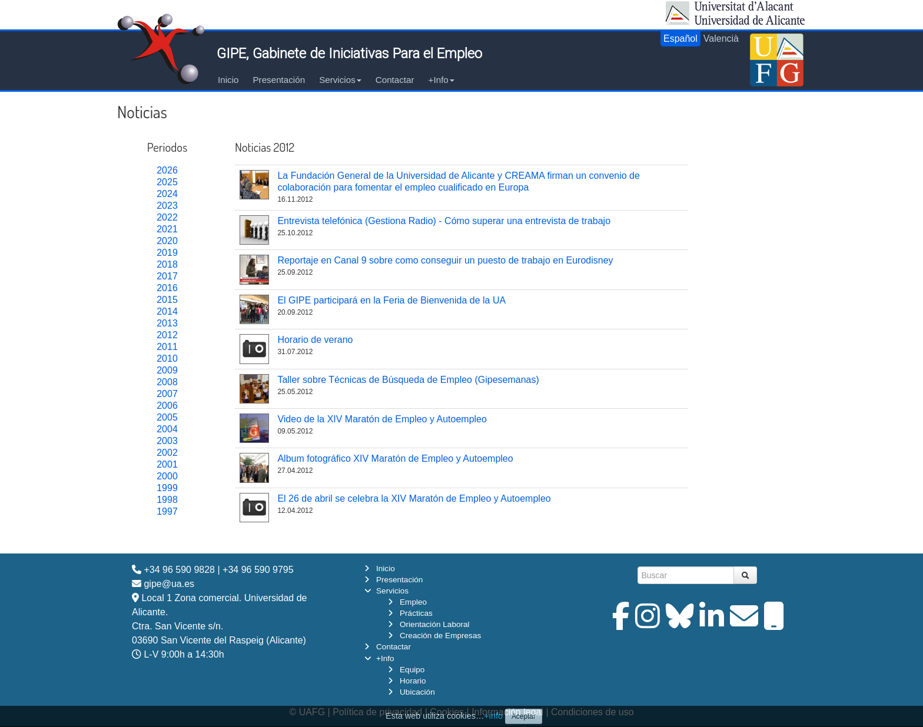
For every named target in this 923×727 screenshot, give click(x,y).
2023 (167, 206)
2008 (167, 382)
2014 (167, 311)
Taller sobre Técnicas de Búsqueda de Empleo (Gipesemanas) (408, 380)
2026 (167, 170)
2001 (167, 464)
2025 (167, 182)
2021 (167, 229)
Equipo (412, 669)
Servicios (340, 80)
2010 (167, 359)
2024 (167, 194)
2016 (167, 288)
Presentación (279, 80)
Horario (413, 680)
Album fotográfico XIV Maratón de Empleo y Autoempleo (395, 458)
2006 (167, 406)
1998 (167, 500)
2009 (167, 370)
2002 (167, 453)
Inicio (228, 80)
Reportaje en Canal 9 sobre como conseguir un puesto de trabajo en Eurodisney (445, 260)
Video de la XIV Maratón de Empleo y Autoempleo (381, 419)
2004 (167, 429)
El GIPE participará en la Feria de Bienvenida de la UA (391, 300)
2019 (167, 253)
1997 (167, 511)
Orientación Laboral (435, 624)
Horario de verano (315, 340)
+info (493, 716)
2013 (167, 323)
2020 (167, 241)
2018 (167, 264)
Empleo (413, 602)
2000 (167, 476)
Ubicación (417, 692)
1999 (167, 488)
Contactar (395, 80)
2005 (167, 417)
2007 (167, 394)
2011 (167, 347)
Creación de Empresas (440, 635)
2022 (167, 217)
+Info (441, 80)
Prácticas (416, 613)
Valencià (721, 39)
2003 (167, 441)
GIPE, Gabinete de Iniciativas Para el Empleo (349, 53)
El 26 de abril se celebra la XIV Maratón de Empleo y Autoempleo (413, 498)
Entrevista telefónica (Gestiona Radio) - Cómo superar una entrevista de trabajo (443, 221)
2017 (167, 276)
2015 (167, 300)
